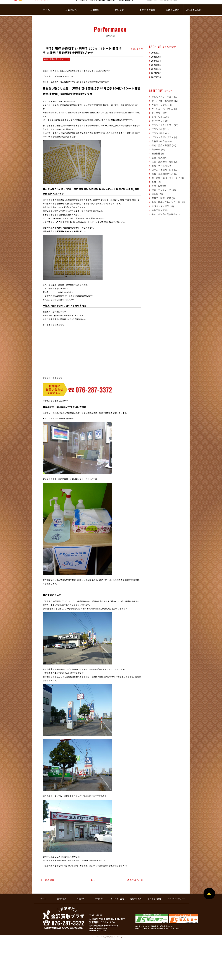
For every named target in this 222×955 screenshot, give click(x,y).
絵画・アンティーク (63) (161, 184)
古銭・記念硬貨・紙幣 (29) (162, 155)
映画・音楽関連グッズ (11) (162, 168)
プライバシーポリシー (176, 893)
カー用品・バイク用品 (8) (161, 103)
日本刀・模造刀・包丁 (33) (162, 164)
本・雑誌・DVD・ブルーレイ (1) (164, 172)
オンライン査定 (117, 893)
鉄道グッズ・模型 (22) (160, 200)
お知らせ (99, 893)
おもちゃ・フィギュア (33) (162, 91)
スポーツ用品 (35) (158, 111)
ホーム (43, 893)
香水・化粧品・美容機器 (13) (163, 208)
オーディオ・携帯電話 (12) (162, 95)
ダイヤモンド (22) (158, 115)
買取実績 (80, 893)
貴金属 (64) (156, 188)
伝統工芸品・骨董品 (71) (161, 139)
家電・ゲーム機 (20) (159, 160)
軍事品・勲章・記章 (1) (161, 192)
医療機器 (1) (156, 147)
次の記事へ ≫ (135, 874)
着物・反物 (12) (157, 180)
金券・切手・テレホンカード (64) (165, 196)
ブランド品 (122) (158, 123)
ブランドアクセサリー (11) (162, 119)
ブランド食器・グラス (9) (161, 131)
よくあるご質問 (154, 893)
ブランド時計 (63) (158, 127)
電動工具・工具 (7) (159, 204)
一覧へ (91, 874)
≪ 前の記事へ (49, 874)
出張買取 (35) (157, 143)
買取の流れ (62, 893)
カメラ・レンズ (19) (159, 99)
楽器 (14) (155, 176)
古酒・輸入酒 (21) (158, 151)
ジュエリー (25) (157, 107)
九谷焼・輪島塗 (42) (159, 135)
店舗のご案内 (136, 893)
